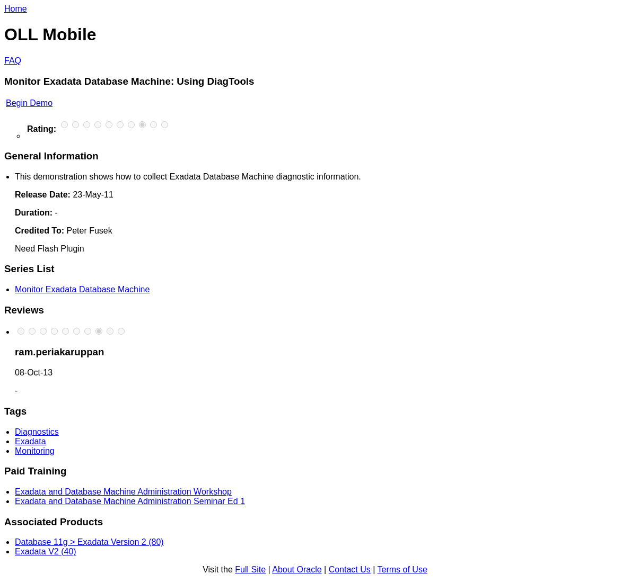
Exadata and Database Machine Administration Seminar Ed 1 (130, 501)
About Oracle (296, 569)
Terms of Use (402, 569)
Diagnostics (37, 431)
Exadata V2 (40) (45, 551)
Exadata (30, 441)
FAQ (12, 60)
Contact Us (350, 569)
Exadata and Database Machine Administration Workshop (123, 491)
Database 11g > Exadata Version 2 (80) (89, 541)
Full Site (250, 569)
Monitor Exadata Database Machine (82, 289)
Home (15, 8)
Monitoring (35, 450)
